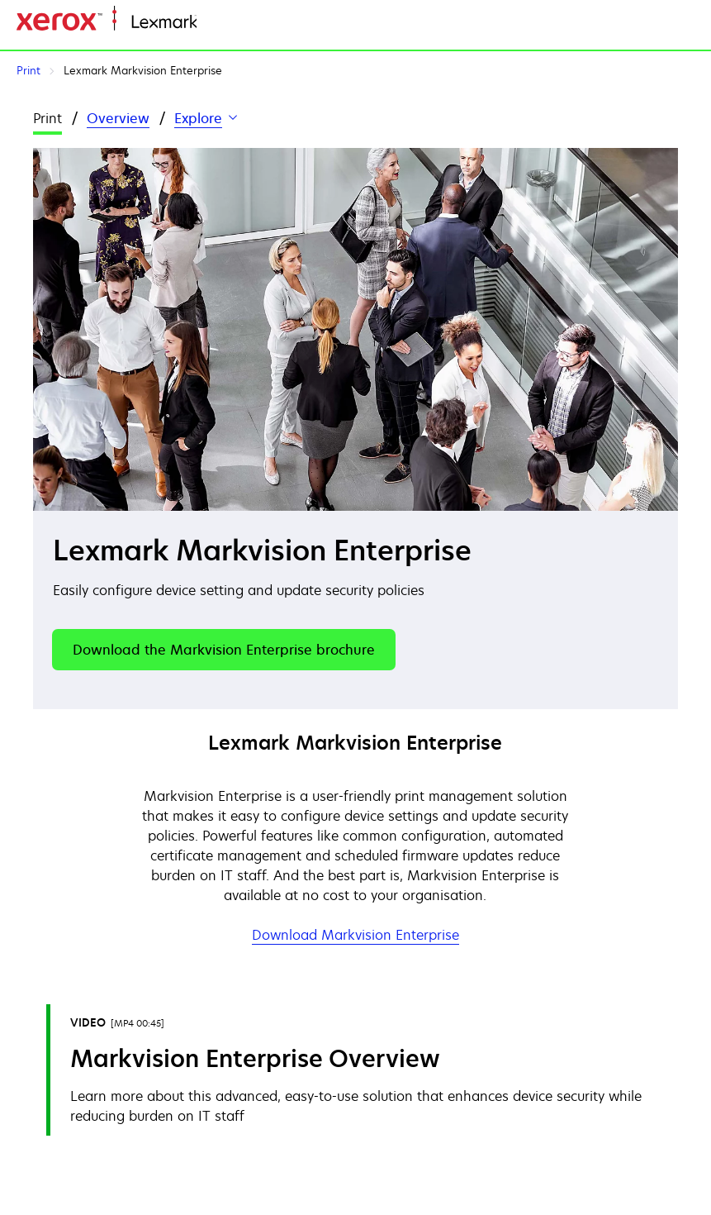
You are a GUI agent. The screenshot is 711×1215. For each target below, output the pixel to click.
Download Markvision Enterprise (355, 935)
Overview (118, 118)
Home (213, 23)
